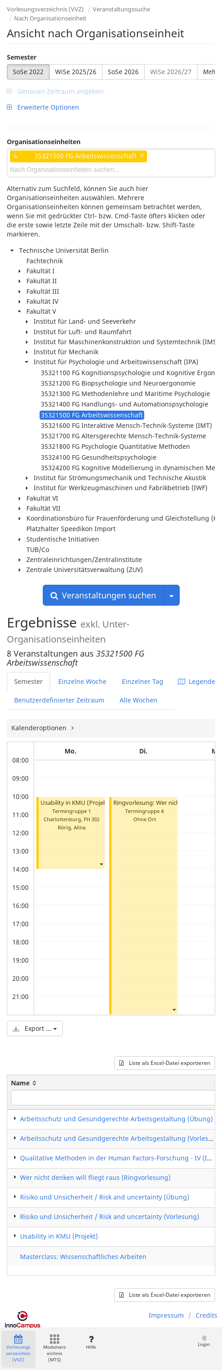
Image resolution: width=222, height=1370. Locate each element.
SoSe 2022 (28, 71)
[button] (101, 864)
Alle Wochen (138, 700)
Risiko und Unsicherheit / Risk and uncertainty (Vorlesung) (109, 1216)
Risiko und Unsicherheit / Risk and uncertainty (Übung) (104, 1197)
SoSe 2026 (123, 71)
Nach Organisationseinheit (50, 18)
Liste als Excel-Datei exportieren (164, 1063)
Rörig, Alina (72, 827)
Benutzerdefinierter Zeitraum (59, 700)
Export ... (35, 1028)
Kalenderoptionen (39, 727)
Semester (21, 57)
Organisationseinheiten (44, 141)
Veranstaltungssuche (121, 9)
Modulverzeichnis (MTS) (54, 1349)
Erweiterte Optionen (43, 107)
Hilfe (91, 1342)
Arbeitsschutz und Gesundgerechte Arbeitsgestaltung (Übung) (116, 1118)
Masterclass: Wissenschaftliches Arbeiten (83, 1256)
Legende (196, 681)
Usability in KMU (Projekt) (75, 803)
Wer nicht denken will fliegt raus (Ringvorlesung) (95, 1177)
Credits (206, 1315)
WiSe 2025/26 (75, 71)
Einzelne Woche (82, 681)
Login (204, 1341)
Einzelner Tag (142, 681)
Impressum (166, 1315)
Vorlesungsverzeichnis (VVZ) (45, 9)
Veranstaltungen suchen (103, 595)
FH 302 (92, 819)
